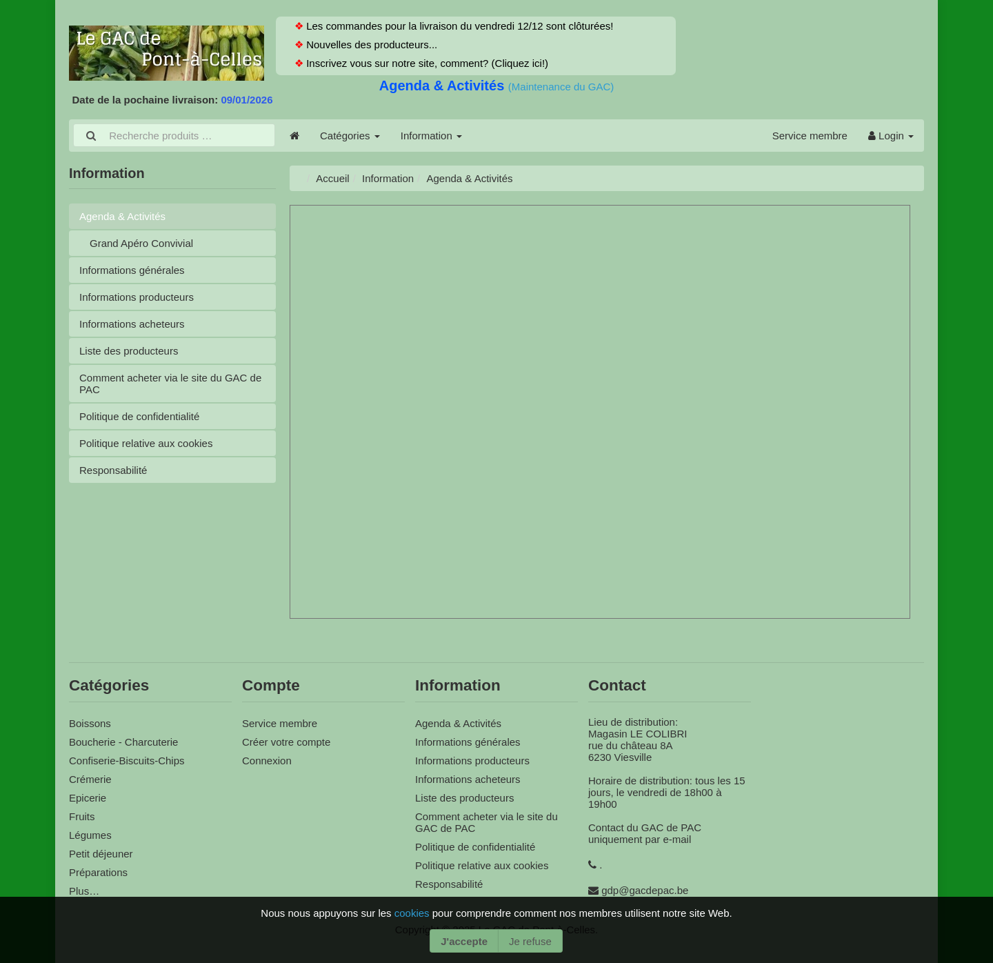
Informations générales (132, 270)
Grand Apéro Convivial (141, 243)
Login (891, 135)
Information (431, 135)
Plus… (84, 891)
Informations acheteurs (132, 324)
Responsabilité (113, 470)
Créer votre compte (286, 742)
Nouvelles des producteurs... (370, 44)
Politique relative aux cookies (145, 443)
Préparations (98, 872)
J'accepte (464, 941)
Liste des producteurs (128, 351)
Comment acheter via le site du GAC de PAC (170, 383)
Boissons (90, 723)
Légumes (90, 835)
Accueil (332, 178)
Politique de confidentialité (139, 416)
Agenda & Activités (443, 85)
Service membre (809, 135)
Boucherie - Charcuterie (123, 742)
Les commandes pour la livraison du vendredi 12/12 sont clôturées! (458, 26)
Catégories (350, 135)
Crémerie (90, 779)
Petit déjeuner (101, 854)
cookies (413, 913)
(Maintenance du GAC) (561, 86)
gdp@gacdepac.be (644, 890)
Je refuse (530, 941)
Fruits (82, 816)
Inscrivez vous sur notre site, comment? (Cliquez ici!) (425, 63)
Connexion (267, 760)
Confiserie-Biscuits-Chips (127, 760)
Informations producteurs (136, 297)
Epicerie (87, 798)
